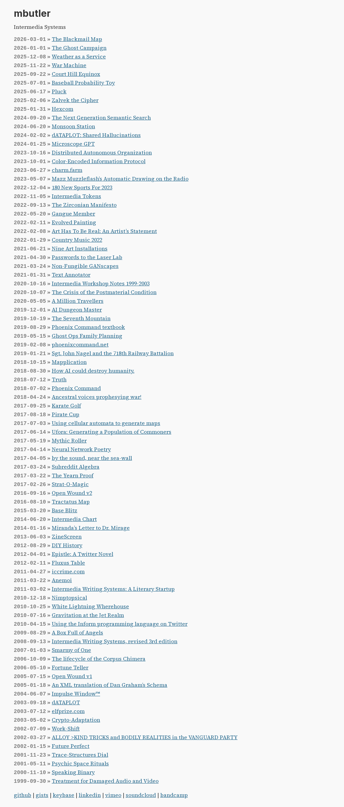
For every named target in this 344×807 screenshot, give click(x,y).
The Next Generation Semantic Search (101, 117)
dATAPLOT (66, 702)
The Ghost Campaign (79, 47)
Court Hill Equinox (76, 74)
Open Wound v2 (72, 492)
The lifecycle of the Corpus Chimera (98, 658)
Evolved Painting (74, 222)
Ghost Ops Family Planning (87, 335)
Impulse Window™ (76, 693)
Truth (59, 379)
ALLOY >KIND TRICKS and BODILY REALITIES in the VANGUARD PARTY (145, 737)
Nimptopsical (69, 597)
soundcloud (141, 795)
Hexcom (62, 108)
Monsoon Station (73, 126)
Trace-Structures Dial (80, 754)
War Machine (69, 65)
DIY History (67, 545)
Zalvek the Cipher (75, 100)
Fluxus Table (68, 562)
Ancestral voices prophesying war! (96, 396)
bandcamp (174, 795)
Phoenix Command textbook (88, 327)
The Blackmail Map (77, 39)
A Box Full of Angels (77, 632)
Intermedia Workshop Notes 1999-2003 (100, 283)
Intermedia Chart (74, 519)
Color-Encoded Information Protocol (98, 161)
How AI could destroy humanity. (93, 370)
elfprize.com (68, 711)
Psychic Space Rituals (80, 763)
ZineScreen (67, 536)
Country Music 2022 (77, 239)
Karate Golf (66, 405)
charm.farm (67, 170)
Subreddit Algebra (75, 466)
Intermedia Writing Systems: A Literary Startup (113, 588)
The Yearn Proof (72, 475)
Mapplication (69, 362)
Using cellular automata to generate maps (106, 423)
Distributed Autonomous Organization (102, 152)
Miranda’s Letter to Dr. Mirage (91, 527)
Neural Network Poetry (81, 449)
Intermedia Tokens (76, 196)
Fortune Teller (70, 667)
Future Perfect (70, 746)
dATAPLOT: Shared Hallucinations (96, 135)
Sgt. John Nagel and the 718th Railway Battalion (113, 353)
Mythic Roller (69, 440)
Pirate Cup (65, 414)
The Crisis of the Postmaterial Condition (104, 292)
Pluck (59, 91)
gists (42, 795)
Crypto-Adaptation (76, 719)
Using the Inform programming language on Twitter (119, 623)
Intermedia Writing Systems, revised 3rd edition (114, 641)
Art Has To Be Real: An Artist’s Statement (104, 231)
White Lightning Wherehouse (90, 606)
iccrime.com (68, 571)
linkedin (90, 795)
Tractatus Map (71, 501)
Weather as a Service (79, 56)
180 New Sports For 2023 (82, 187)
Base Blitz (64, 510)
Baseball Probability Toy (83, 82)
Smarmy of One (71, 650)
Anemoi (62, 580)
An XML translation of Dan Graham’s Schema (109, 685)
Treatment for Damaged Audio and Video (105, 781)
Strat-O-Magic (70, 484)
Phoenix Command (76, 388)
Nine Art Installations (80, 248)
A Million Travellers (77, 300)
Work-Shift (66, 728)
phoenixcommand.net (80, 344)
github (22, 795)
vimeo (113, 795)
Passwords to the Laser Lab (87, 257)
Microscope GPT (73, 143)
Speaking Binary (73, 772)
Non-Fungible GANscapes (85, 266)
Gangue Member (73, 213)
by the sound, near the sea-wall (92, 458)
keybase (63, 795)
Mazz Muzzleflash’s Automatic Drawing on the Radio (120, 178)
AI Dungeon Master (77, 309)
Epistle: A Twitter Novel (82, 554)
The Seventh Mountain (81, 318)
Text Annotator (71, 274)
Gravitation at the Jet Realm (88, 615)
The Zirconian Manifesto (84, 204)
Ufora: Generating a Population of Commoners (111, 431)
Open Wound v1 (72, 676)
